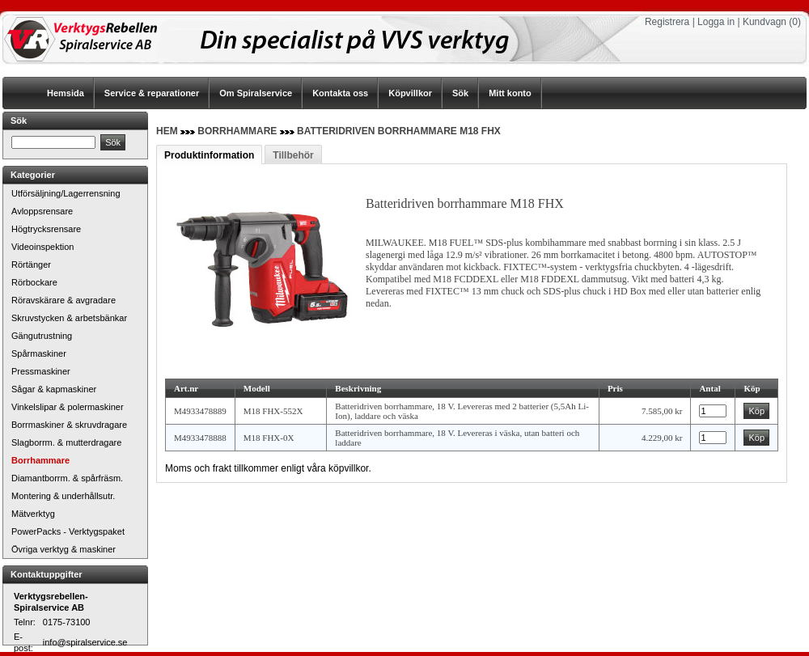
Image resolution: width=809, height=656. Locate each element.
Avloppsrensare (42, 211)
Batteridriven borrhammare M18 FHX (399, 131)
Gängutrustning (41, 336)
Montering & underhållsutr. (63, 496)
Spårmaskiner (38, 353)
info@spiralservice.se (85, 642)
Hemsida (65, 93)
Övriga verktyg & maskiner (63, 549)
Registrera (667, 22)
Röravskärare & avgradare (63, 300)
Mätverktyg (33, 513)
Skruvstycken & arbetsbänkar (69, 318)
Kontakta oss (340, 93)
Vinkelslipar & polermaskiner (67, 407)
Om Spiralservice (255, 93)
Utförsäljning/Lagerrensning (66, 193)
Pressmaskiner (40, 371)
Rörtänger (31, 264)
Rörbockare (34, 282)
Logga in (716, 22)
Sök (460, 93)
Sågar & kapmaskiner (53, 389)
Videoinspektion (42, 247)
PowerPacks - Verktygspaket (68, 531)
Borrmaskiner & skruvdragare (69, 425)
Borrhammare (40, 460)
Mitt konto (510, 93)
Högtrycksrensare (46, 229)
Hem (167, 131)
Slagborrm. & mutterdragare (66, 442)
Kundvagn (764, 22)
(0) (795, 22)
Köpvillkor (410, 93)
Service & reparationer (151, 93)
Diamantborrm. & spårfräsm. (67, 478)
